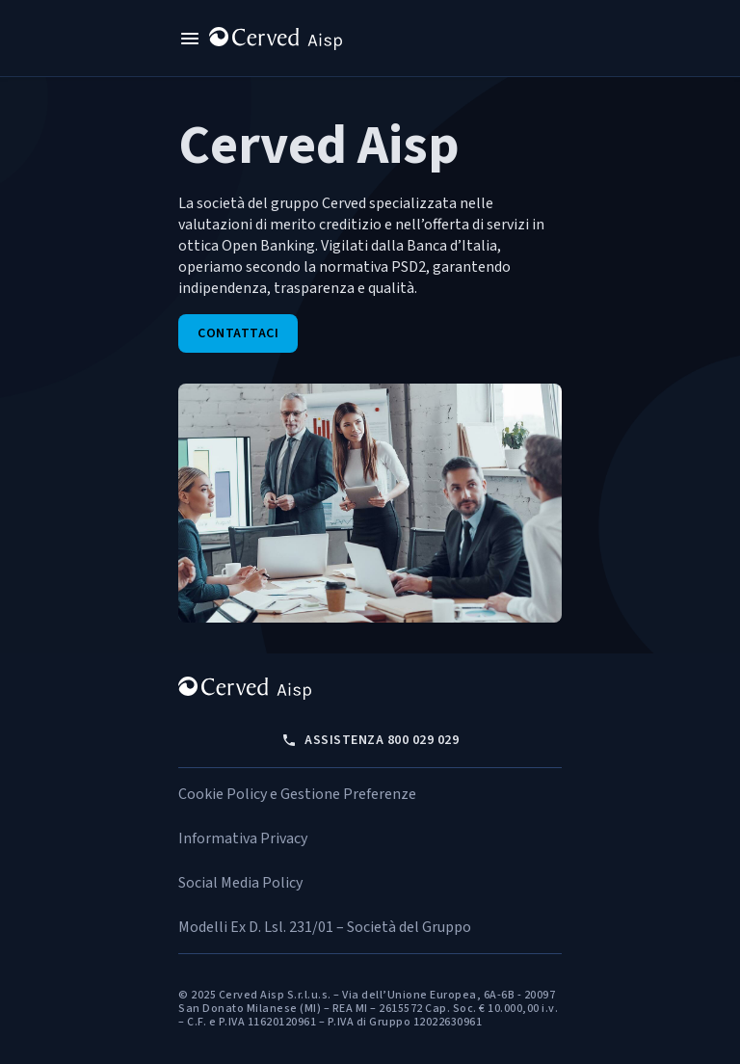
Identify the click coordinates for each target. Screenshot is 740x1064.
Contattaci (238, 333)
